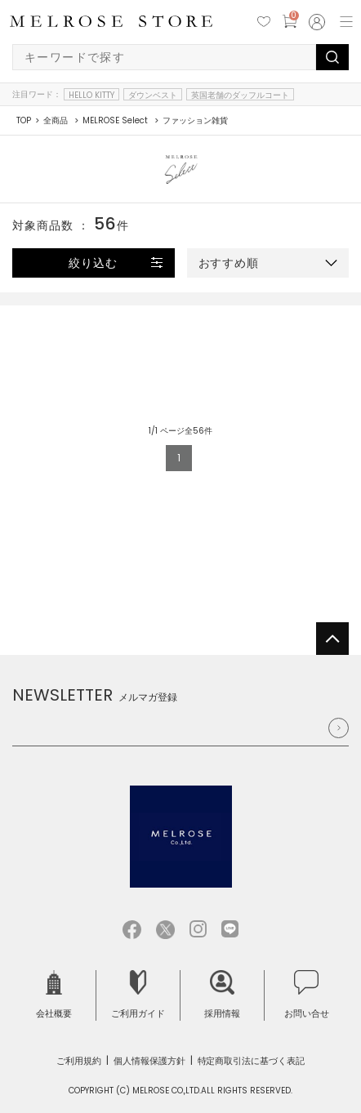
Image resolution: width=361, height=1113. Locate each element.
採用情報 (222, 995)
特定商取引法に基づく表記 (251, 1060)
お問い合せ (306, 995)
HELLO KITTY (91, 94)
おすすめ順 (229, 263)
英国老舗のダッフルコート (240, 94)
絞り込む (93, 263)
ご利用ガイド (138, 995)
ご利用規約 (78, 1060)
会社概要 (54, 995)
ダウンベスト (152, 94)
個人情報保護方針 (149, 1060)
